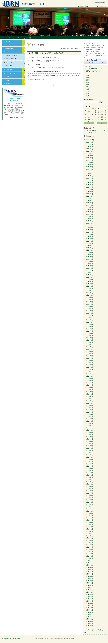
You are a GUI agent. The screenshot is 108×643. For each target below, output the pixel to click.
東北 (87, 80)
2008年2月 (89, 610)
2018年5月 (89, 333)
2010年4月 (89, 551)
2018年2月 (89, 340)
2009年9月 (89, 567)
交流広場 (7, 84)
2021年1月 (89, 270)
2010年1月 (89, 558)
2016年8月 (89, 380)
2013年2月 (89, 475)
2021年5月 (89, 261)
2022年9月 (89, 227)
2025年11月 (90, 151)
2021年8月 (89, 254)
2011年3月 (89, 527)
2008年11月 (90, 590)
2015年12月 (90, 398)
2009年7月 (89, 572)
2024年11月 (90, 173)
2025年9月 (89, 155)
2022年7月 (89, 232)
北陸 (87, 89)
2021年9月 (89, 252)
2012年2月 (89, 502)
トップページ (6, 38)
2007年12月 (90, 614)
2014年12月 (90, 425)
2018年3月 (89, 338)
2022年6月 (89, 234)
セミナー (89, 73)
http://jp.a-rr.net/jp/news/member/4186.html (47, 71)
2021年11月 (90, 248)
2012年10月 (90, 484)
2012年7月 (89, 491)
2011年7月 (89, 518)
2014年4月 (89, 443)
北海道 (88, 78)
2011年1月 (89, 531)
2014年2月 (89, 448)
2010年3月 (89, 554)
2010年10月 (90, 538)
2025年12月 (90, 149)
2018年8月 (89, 326)
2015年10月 (90, 403)
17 (102, 117)
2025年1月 (89, 169)
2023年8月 (89, 205)
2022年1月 (89, 243)
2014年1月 (89, 450)
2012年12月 (90, 479)
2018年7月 (89, 329)
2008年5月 (89, 603)
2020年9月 (89, 279)
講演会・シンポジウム (93, 71)
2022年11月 (90, 223)
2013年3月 (89, 473)
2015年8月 (89, 407)
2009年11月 (90, 563)
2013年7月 (89, 464)
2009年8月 (89, 569)
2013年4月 (89, 470)
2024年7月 (89, 180)
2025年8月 (89, 158)
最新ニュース (8, 62)
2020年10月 (90, 277)
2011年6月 (89, 520)
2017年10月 (90, 349)
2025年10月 (90, 153)
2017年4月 (89, 362)
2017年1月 (89, 369)
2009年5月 (89, 576)
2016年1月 (89, 396)
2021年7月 (89, 257)
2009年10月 (90, 565)
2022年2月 (89, 241)
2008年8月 (89, 596)
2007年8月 (89, 623)
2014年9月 (89, 432)
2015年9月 (89, 405)
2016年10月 (90, 376)
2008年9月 (89, 594)
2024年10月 (90, 176)
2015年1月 (89, 423)
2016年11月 (90, 374)
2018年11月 (90, 320)
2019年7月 (89, 302)
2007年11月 (90, 617)
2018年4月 (89, 335)
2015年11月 (90, 401)
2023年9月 (89, 203)
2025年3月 (89, 164)
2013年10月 (90, 457)
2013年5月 (89, 468)
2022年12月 (90, 221)
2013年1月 (89, 477)
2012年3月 (89, 500)
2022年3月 (89, 239)
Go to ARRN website (17, 117)
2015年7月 (89, 410)
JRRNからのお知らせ (10, 55)
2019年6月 (89, 304)
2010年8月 (89, 542)
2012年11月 (90, 482)
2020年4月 (89, 281)
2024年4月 (89, 187)
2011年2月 (89, 529)
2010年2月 (89, 556)
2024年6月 (89, 183)
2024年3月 (89, 189)
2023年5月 (89, 212)
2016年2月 (89, 394)
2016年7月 (89, 383)
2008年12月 (90, 587)
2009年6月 (89, 574)
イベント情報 (8, 66)
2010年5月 (89, 549)
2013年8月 (89, 461)
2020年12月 (90, 272)
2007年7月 (89, 626)
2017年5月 (89, 360)
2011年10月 (90, 511)
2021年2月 (89, 268)
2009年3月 (89, 581)
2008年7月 (89, 599)
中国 (87, 84)
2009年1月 (89, 585)
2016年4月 (89, 389)
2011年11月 (90, 509)
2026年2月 (89, 144)
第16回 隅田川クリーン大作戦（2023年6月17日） (47, 53)
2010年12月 (90, 533)
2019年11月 (90, 293)
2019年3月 (89, 311)
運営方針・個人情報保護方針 (12, 638)
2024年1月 (89, 194)
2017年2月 (89, 367)
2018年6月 (89, 331)
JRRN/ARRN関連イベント (94, 69)
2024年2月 (89, 191)
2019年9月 (89, 297)
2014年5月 (89, 441)
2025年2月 (89, 167)
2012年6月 (89, 493)
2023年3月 (89, 214)
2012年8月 (89, 488)
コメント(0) (66, 75)
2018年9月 (89, 324)
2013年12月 (90, 452)
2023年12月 (90, 196)
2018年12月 (90, 317)
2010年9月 (89, 540)
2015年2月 (89, 421)
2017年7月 (89, 356)
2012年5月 (89, 495)
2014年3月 (89, 446)
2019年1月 (89, 315)
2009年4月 (89, 578)
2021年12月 (90, 245)
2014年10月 (90, 430)
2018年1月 (89, 342)
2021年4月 (89, 263)
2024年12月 (90, 171)
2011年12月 (90, 506)
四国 (87, 93)
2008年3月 (89, 608)
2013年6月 (89, 466)
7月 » (101, 123)
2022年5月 (89, 236)
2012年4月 (89, 497)
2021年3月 (89, 266)
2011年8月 (89, 515)
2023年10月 (90, 200)
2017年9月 (89, 351)
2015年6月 (89, 412)
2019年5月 (89, 306)
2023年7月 (89, 207)
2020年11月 (90, 275)
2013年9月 (89, 459)
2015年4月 (89, 416)
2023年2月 (89, 216)
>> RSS (86, 632)
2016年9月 (89, 378)
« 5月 (89, 123)
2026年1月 (89, 146)
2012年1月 (89, 504)
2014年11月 (90, 428)
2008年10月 (90, 592)
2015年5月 (89, 414)
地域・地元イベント (52, 75)
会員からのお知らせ (10, 59)
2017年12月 (90, 344)
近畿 (87, 91)
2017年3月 (89, 365)
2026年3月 (89, 142)
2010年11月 (90, 536)
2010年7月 (89, 545)
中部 (87, 87)
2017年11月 (90, 347)
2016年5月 (89, 387)
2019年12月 (90, 290)
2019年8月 (89, 299)
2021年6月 (89, 259)
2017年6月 (89, 358)
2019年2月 (89, 313)
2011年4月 (89, 524)
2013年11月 (90, 455)
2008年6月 (89, 601)
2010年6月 (89, 547)
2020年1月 (89, 288)
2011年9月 (89, 513)
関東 (60, 75)
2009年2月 (89, 583)
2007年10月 (90, 619)
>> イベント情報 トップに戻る (93, 630)
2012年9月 (89, 486)
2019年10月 (90, 295)
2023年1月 (89, 218)
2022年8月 (89, 230)
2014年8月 (89, 434)
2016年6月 (89, 385)
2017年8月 (89, 353)
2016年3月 (89, 392)
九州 (87, 96)
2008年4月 (89, 605)
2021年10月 (90, 250)
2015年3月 (89, 419)
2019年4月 (89, 308)
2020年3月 (89, 284)
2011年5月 (89, 522)
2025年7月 (89, 160)
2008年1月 (89, 612)
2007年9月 (89, 621)
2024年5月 (89, 185)
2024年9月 (89, 178)
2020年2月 (89, 286)
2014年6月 (89, 439)
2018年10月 (90, 322)
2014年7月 (89, 437)
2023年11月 (90, 198)
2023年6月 (89, 209)
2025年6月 (89, 162)
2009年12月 (90, 560)
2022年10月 (90, 225)
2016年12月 (90, 371)
